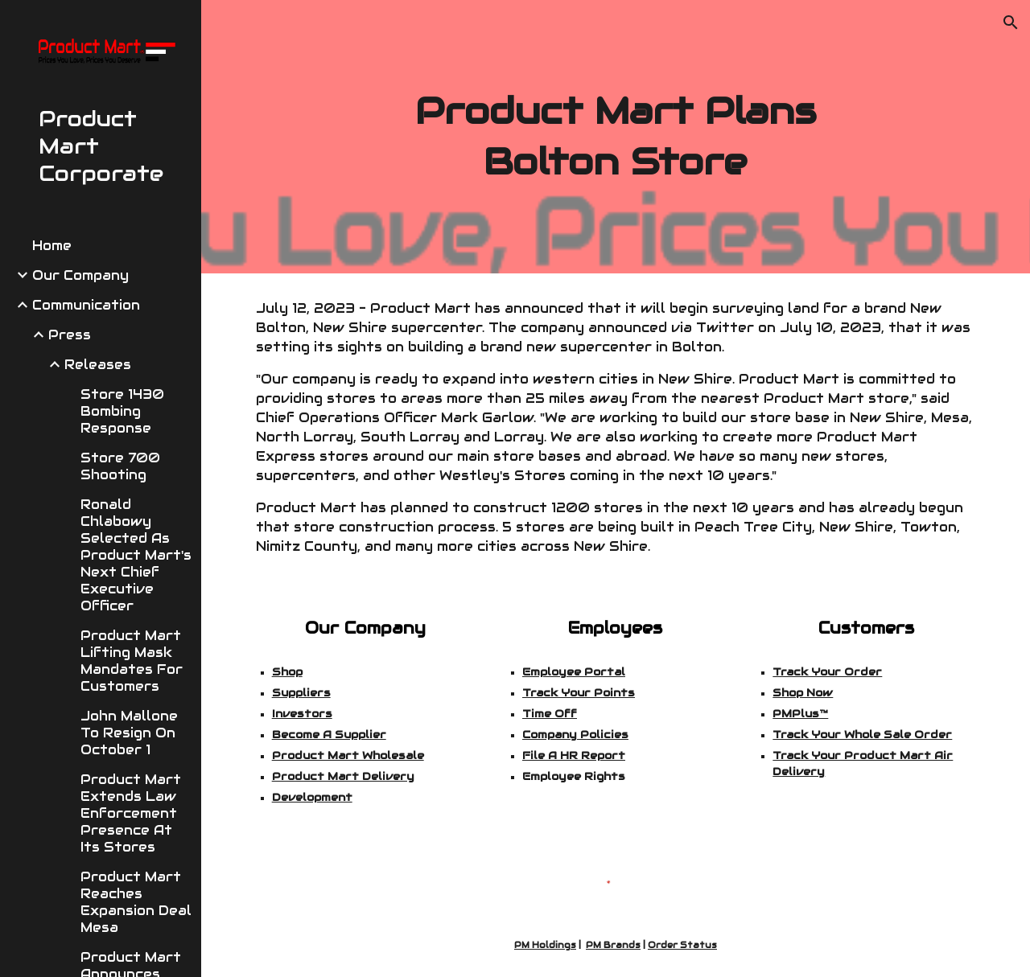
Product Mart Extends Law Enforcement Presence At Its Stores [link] (130, 813)
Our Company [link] (80, 275)
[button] (1010, 22)
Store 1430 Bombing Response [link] (122, 411)
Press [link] (69, 334)
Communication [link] (86, 305)
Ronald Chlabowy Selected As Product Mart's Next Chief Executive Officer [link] (136, 555)
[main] (615, 136)
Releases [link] (97, 364)
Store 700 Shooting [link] (120, 466)
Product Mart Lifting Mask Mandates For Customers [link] (131, 661)
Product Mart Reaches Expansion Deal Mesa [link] (136, 902)
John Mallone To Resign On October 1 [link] (129, 733)
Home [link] (52, 245)
